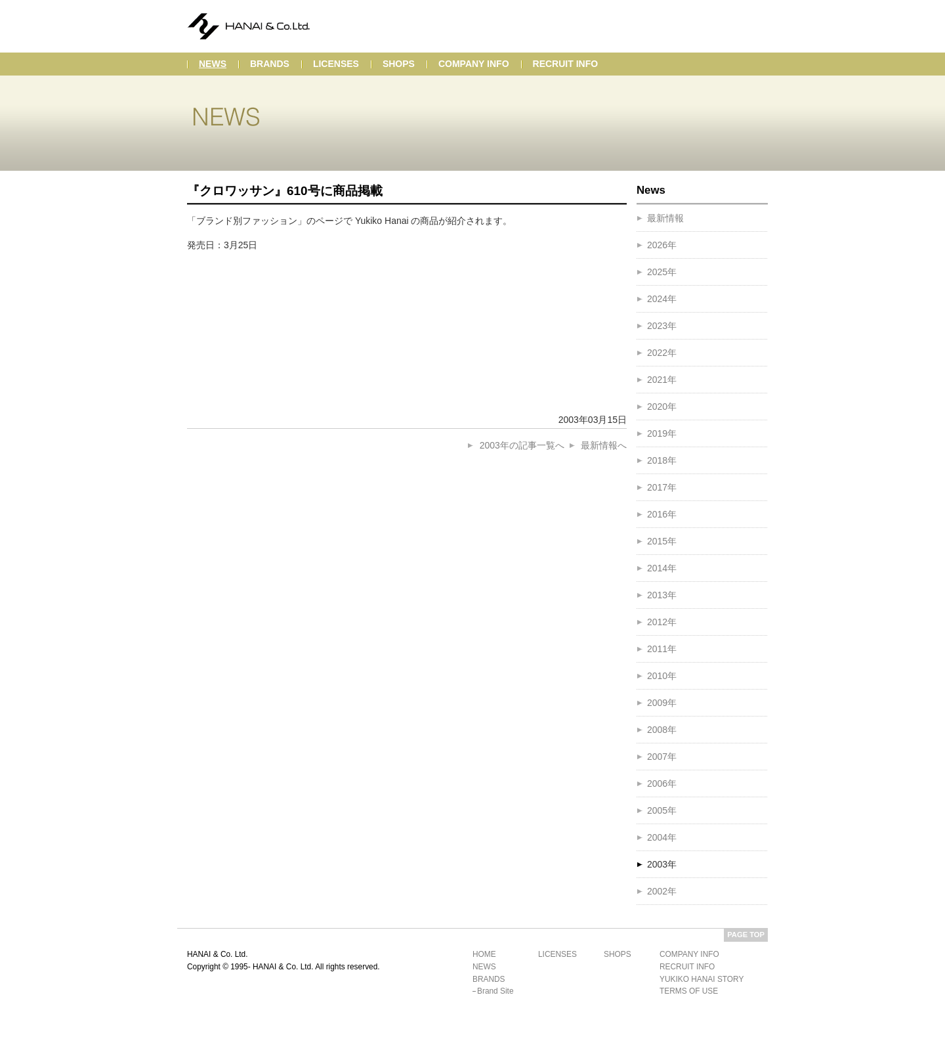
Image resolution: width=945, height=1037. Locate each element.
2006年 (662, 783)
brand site (495, 991)
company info (473, 63)
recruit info (565, 63)
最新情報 (665, 218)
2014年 (662, 568)
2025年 (662, 272)
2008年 (662, 729)
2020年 (662, 406)
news (212, 63)
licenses (336, 63)
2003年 (662, 864)
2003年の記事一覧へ (522, 445)
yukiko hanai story (702, 979)
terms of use (689, 991)
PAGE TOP (746, 934)
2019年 (662, 433)
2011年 (662, 649)
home (484, 954)
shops (399, 63)
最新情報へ (604, 445)
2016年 (662, 514)
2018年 (662, 460)
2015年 (662, 541)
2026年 (662, 245)
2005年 (662, 810)
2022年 (662, 352)
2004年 (662, 837)
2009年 (662, 702)
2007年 (662, 756)
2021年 (662, 379)
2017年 (662, 487)
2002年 (662, 891)
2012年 (662, 622)
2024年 (662, 299)
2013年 (662, 595)
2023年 (662, 325)
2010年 (662, 676)
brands (269, 63)
